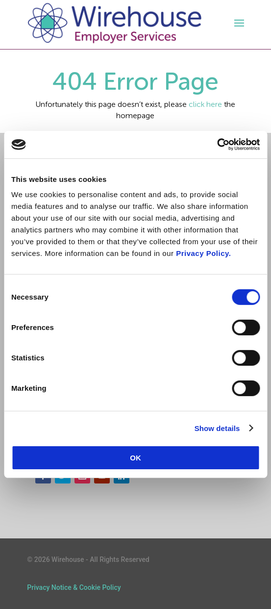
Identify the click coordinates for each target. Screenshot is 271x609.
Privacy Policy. (203, 253)
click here (205, 104)
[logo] (114, 23)
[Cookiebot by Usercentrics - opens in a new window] (217, 144)
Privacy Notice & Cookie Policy (74, 587)
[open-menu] (237, 23)
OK (135, 458)
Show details (217, 428)
